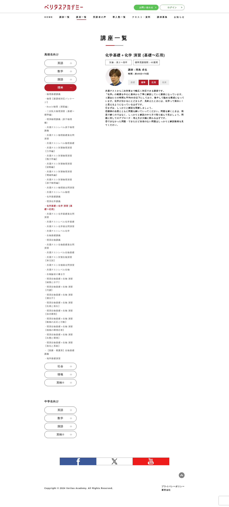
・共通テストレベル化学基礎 (59, 222)
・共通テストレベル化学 (57, 231)
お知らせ (179, 17)
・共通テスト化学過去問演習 (59, 226)
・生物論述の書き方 (54, 274)
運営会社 (166, 490)
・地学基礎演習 (52, 358)
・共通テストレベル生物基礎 (59, 252)
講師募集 (162, 17)
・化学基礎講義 (52, 196)
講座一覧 (81, 17)
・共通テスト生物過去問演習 (59, 265)
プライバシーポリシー (173, 486)
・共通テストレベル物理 (57, 192)
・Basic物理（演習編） (57, 107)
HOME (48, 17)
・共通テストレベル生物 (57, 270)
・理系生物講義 (52, 240)
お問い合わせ (147, 7)
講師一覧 (64, 17)
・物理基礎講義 (52, 94)
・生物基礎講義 (52, 235)
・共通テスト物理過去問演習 (59, 187)
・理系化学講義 (52, 201)
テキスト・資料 (141, 17)
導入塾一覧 (119, 17)
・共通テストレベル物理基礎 (59, 143)
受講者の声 (99, 17)
